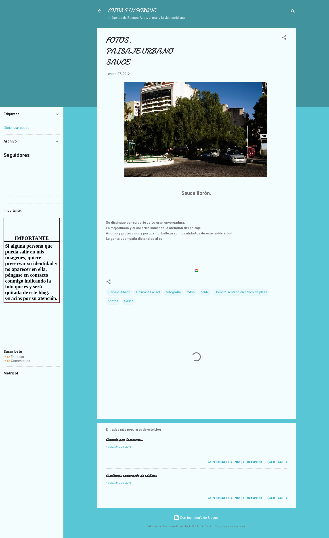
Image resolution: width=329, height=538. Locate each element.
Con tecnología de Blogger (196, 518)
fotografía (173, 292)
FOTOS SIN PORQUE (131, 10)
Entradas (15, 357)
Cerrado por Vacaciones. (124, 439)
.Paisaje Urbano (119, 292)
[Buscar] (293, 12)
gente (205, 292)
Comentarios (18, 361)
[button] (284, 38)
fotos (191, 292)
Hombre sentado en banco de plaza (241, 292)
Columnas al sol (148, 292)
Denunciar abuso (16, 127)
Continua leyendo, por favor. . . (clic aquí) (247, 462)
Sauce (128, 301)
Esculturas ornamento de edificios (131, 475)
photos (113, 301)
